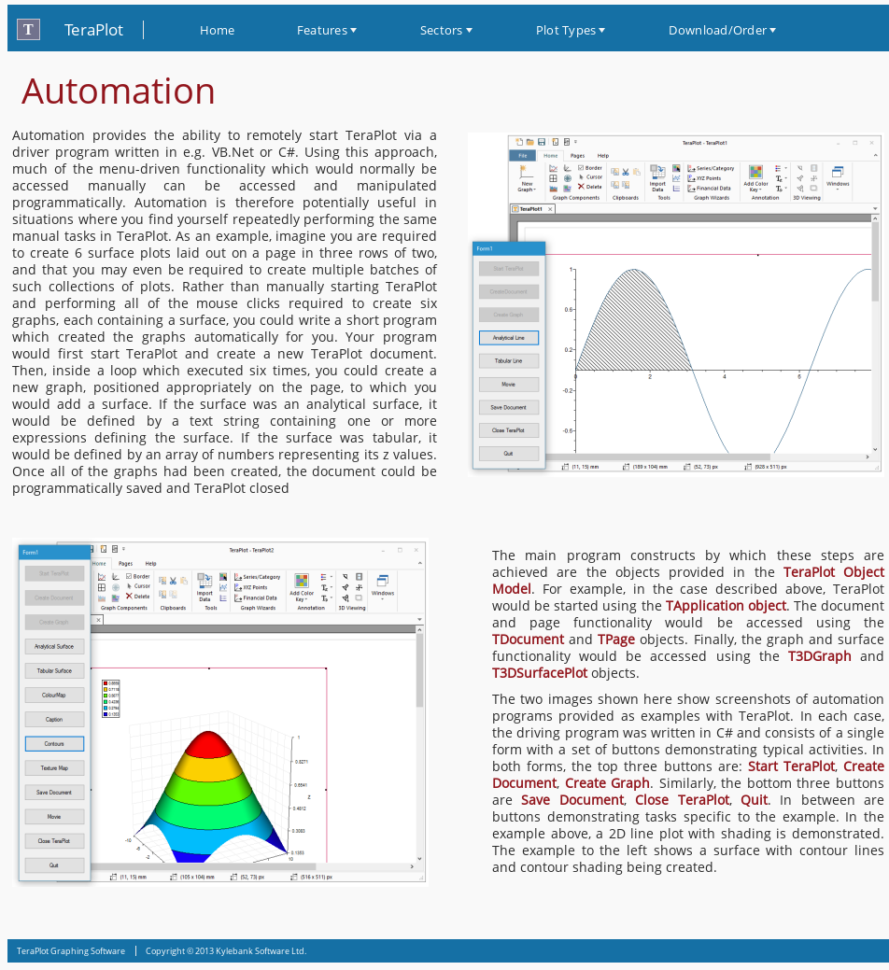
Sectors (441, 29)
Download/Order (718, 29)
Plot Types (566, 29)
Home (217, 29)
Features (322, 29)
